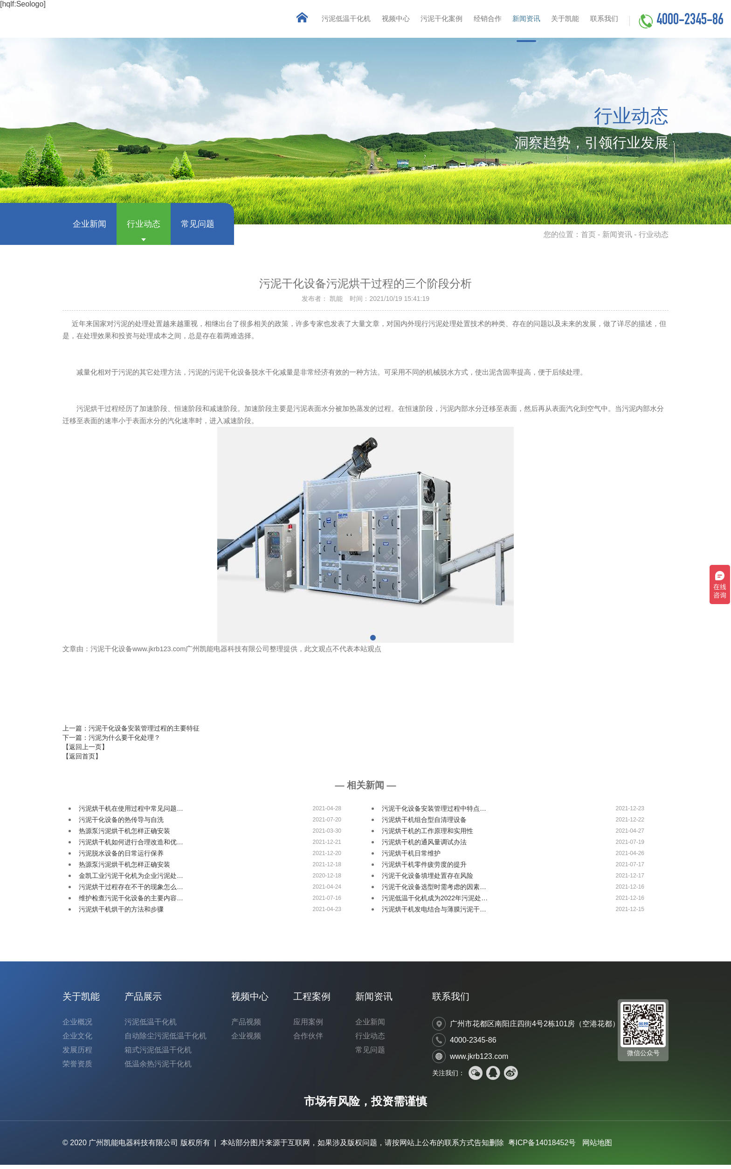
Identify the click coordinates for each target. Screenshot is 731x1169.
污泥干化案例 (427, 21)
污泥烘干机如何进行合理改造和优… (131, 846)
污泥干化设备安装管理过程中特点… (434, 812)
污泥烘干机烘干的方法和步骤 (121, 913)
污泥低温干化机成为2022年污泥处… (435, 902)
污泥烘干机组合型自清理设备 (424, 824)
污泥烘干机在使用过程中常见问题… (131, 812)
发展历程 (77, 1054)
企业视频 (246, 1040)
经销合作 (476, 21)
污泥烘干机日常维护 (411, 857)
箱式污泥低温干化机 (158, 1054)
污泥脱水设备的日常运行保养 (121, 857)
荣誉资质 (77, 1068)
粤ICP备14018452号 (542, 1147)
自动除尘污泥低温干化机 (165, 1040)
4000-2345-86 (690, 21)
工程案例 (312, 1000)
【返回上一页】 (85, 751)
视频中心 (379, 21)
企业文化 (77, 1040)
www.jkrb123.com (479, 1061)
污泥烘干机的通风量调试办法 (424, 846)
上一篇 (131, 732)
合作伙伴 (308, 1040)
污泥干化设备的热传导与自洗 (121, 824)
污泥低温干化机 (326, 21)
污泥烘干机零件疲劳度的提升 (424, 868)
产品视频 (246, 1026)
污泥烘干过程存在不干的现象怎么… (131, 891)
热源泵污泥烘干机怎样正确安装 (124, 835)
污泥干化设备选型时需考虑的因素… (434, 891)
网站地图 (597, 1147)
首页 (588, 239)
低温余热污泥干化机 (158, 1068)
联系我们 (602, 21)
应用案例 (308, 1026)
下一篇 (111, 741)
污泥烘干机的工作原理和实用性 (427, 835)
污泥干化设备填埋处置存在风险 (427, 880)
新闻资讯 (518, 21)
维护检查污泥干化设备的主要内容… (131, 902)
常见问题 (197, 228)
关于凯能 (560, 21)
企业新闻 (89, 228)
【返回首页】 (82, 760)
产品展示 (143, 1000)
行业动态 (143, 228)
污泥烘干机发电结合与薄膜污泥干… (434, 913)
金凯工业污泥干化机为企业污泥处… (131, 880)
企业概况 (77, 1026)
